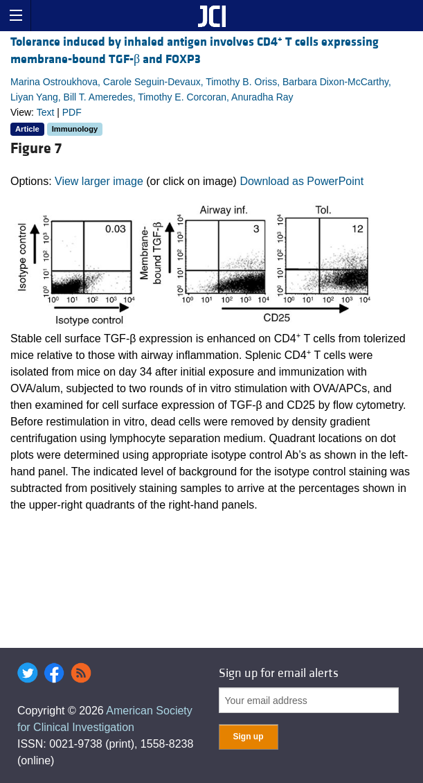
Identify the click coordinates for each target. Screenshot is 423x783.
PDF (72, 112)
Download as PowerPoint (301, 181)
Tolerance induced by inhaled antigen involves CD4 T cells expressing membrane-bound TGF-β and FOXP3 (194, 50)
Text (46, 112)
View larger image (99, 181)
